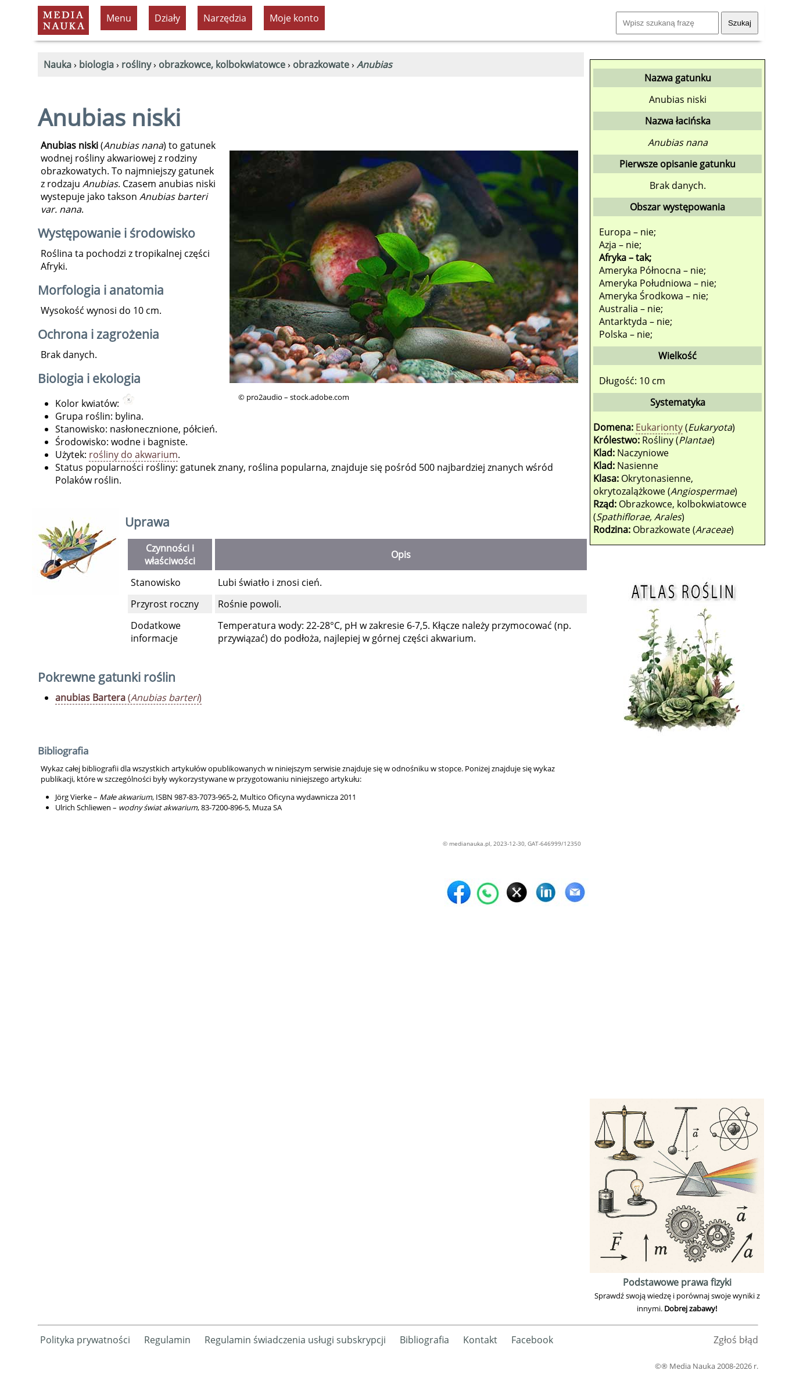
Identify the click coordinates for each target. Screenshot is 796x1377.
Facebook (532, 1339)
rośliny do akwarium (133, 454)
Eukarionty (659, 427)
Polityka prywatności (85, 1339)
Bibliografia (424, 1339)
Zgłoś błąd (735, 1339)
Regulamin (167, 1339)
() (128, 697)
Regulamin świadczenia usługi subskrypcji (295, 1339)
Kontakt (480, 1339)
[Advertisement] (677, 921)
